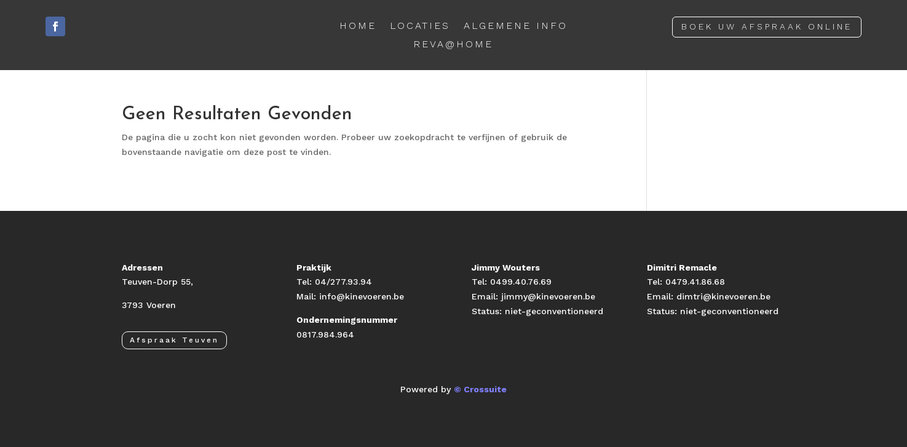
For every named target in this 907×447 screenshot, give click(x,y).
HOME (357, 26)
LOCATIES (420, 26)
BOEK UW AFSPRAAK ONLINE (766, 26)
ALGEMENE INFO (516, 26)
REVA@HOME (453, 45)
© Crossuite (480, 389)
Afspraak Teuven (174, 340)
